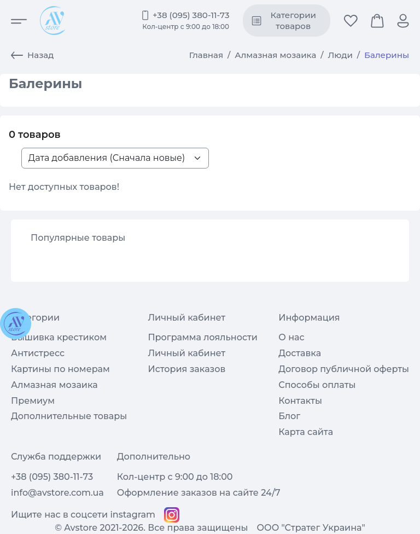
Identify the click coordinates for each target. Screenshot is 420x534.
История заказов (186, 369)
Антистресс (38, 353)
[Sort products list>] (115, 158)
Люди (340, 55)
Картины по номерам (60, 369)
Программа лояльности (203, 337)
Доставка (299, 353)
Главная (206, 55)
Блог (289, 416)
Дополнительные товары (69, 416)
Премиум (33, 401)
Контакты (300, 401)
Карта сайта (305, 432)
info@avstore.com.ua (57, 492)
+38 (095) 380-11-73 (191, 15)
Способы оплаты (316, 385)
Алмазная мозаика (275, 55)
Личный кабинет (186, 353)
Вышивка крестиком (59, 337)
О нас (291, 337)
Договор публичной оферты (343, 369)
